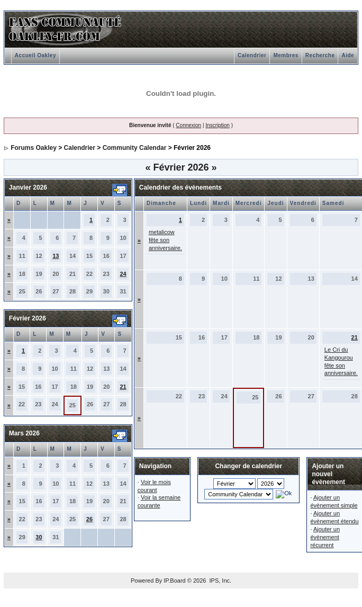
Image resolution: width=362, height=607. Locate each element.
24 (123, 274)
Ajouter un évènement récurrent (325, 537)
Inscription (217, 125)
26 (89, 519)
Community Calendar (135, 147)
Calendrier (252, 55)
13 (55, 256)
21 (123, 386)
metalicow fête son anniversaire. (165, 240)
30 (38, 537)
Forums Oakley (34, 147)
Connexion (188, 125)
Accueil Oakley (35, 55)
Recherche (320, 55)
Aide (347, 55)
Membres (285, 55)
